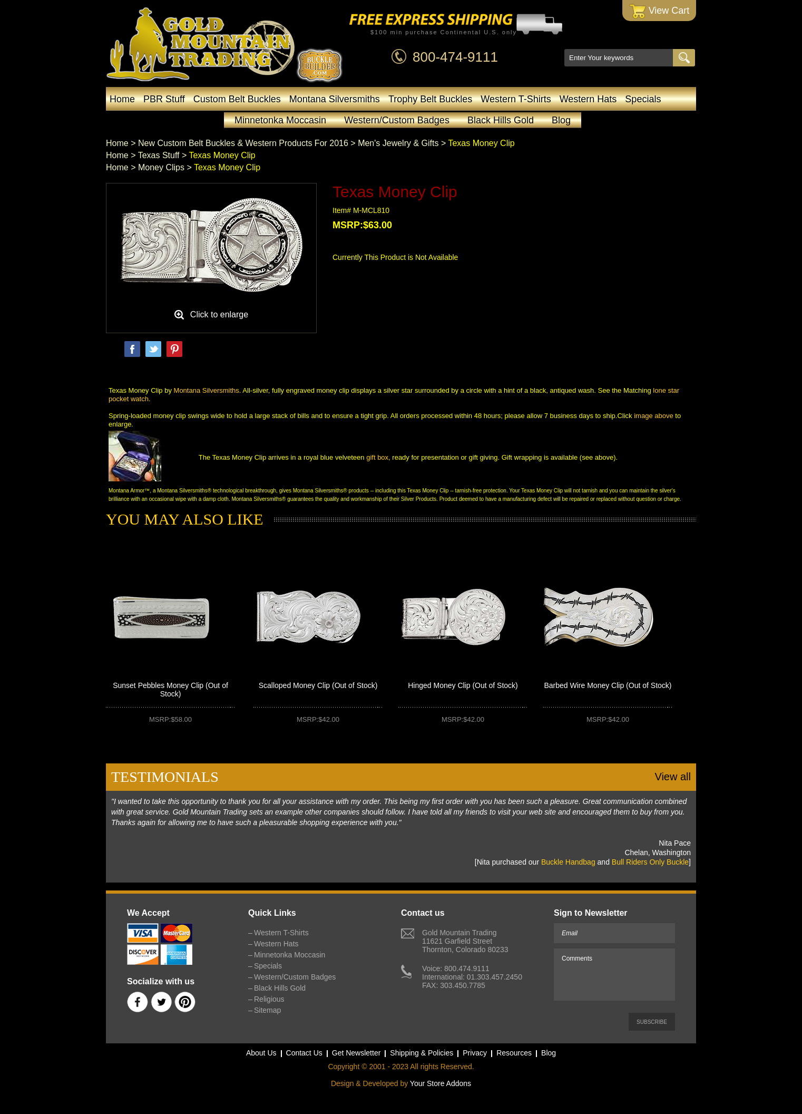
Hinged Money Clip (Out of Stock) (463, 685)
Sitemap (267, 1010)
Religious (269, 999)
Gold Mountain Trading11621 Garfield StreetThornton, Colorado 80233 (465, 941)
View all (672, 776)
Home (122, 99)
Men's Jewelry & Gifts (398, 143)
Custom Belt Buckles (237, 99)
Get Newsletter (356, 1053)
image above (653, 416)
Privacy (475, 1053)
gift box (377, 457)
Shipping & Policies (421, 1053)
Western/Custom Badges (396, 120)
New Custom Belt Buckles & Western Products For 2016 (243, 143)
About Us (261, 1053)
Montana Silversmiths (334, 99)
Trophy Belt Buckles (430, 99)
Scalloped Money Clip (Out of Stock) (318, 685)
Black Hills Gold (500, 120)
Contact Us (304, 1053)
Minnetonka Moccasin (280, 120)
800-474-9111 (455, 57)
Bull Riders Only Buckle (650, 862)
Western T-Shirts (516, 99)
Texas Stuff (159, 155)
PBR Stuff (164, 99)
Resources (514, 1053)
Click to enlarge (219, 314)
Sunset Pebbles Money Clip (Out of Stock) (170, 689)
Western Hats (588, 99)
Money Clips (161, 167)
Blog (561, 120)
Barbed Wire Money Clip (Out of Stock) (608, 685)
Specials (643, 99)
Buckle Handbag (568, 862)
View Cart (659, 11)
